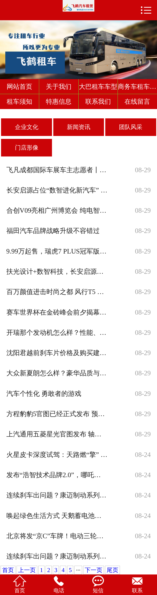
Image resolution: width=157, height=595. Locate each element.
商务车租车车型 (137, 86)
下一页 (93, 570)
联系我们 (98, 101)
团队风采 (130, 127)
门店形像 (26, 147)
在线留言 (137, 101)
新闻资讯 (78, 127)
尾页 (112, 570)
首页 (8, 570)
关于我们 (58, 86)
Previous (5, 47)
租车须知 (19, 101)
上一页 (27, 570)
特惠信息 (58, 101)
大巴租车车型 (98, 86)
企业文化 (26, 127)
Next (152, 47)
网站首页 (19, 86)
